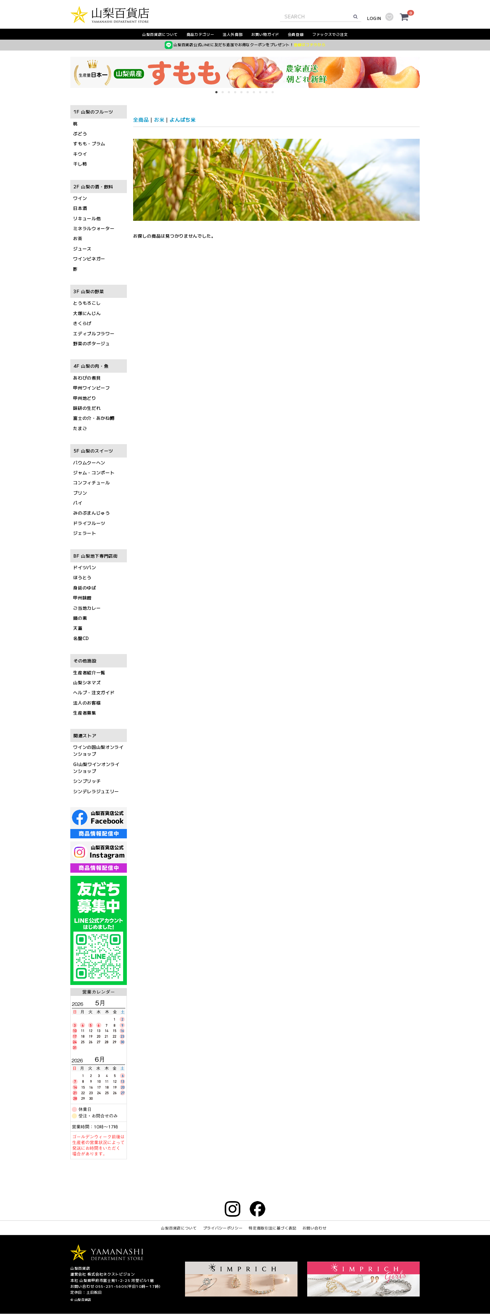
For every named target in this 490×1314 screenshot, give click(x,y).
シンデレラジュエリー (96, 791)
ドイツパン (84, 567)
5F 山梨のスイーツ (93, 451)
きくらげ (82, 323)
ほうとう (82, 578)
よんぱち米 (183, 119)
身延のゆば (84, 587)
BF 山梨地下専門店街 (95, 556)
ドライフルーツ (89, 523)
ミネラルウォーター (93, 228)
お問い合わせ (314, 1228)
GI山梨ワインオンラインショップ (96, 767)
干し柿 (80, 164)
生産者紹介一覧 (89, 672)
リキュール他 (87, 218)
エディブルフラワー (93, 333)
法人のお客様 (87, 703)
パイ (77, 503)
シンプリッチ (87, 781)
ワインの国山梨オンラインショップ (98, 750)
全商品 (141, 119)
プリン (80, 493)
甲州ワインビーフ (91, 388)
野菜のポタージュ (91, 343)
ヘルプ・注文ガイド (93, 693)
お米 (159, 119)
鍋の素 (80, 618)
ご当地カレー (87, 608)
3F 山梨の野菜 (88, 291)
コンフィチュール (91, 483)
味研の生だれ (87, 408)
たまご (80, 428)
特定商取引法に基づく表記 (272, 1228)
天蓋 (77, 628)
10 (275, 94)
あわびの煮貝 (87, 378)
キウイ (80, 154)
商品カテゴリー (200, 34)
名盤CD (81, 638)
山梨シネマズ (87, 682)
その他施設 (85, 661)
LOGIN (374, 18)
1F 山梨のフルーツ (93, 112)
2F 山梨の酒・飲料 (93, 186)
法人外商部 (233, 34)
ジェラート (84, 533)
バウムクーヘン (89, 462)
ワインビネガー (89, 259)
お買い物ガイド (265, 34)
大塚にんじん (87, 313)
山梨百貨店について (160, 34)
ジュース (82, 248)
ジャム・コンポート (93, 472)
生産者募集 (84, 713)
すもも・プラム (89, 144)
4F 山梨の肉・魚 (90, 366)
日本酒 (80, 208)
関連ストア (85, 735)
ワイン (80, 198)
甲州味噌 (82, 598)
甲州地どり (84, 398)
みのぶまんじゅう (91, 513)
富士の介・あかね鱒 (93, 418)
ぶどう (80, 133)
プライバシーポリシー (223, 1228)
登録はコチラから (310, 44)
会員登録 (296, 34)
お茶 (77, 238)
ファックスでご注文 (330, 34)
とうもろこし (87, 303)
